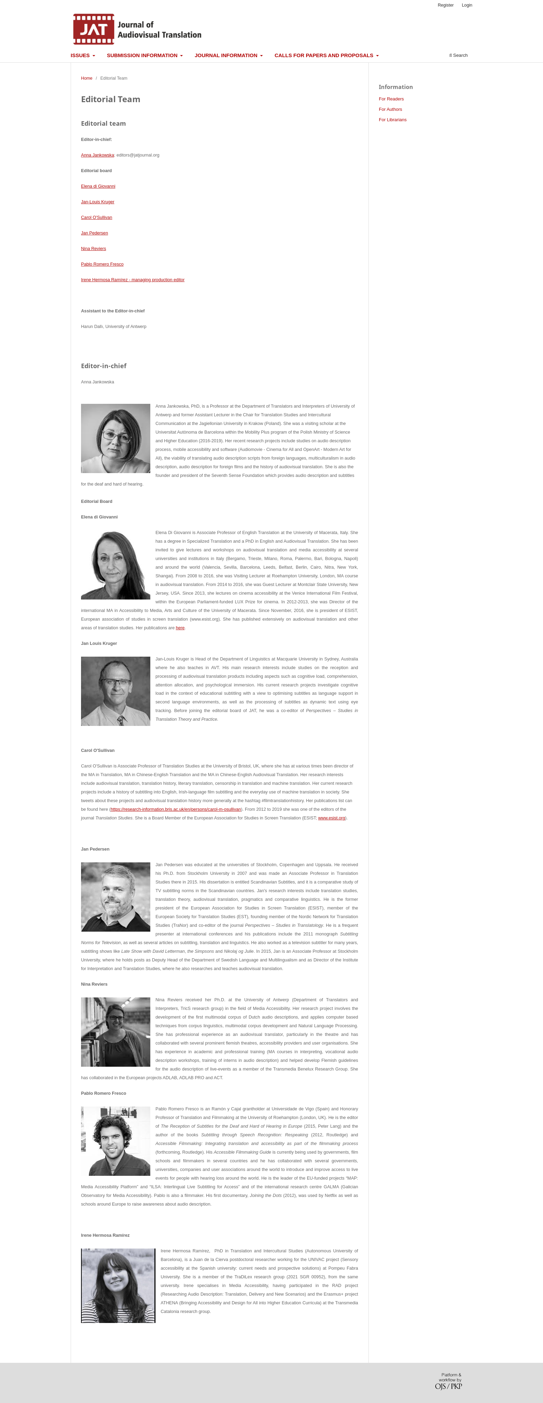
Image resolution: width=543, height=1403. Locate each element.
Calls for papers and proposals (325, 55)
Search (458, 55)
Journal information (227, 55)
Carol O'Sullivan (96, 217)
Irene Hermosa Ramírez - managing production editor (133, 279)
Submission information (143, 55)
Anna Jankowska (97, 155)
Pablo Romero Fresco (102, 264)
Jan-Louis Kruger (97, 201)
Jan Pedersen (94, 233)
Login (467, 5)
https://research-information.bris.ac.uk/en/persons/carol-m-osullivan (176, 809)
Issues (81, 55)
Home (86, 78)
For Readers (391, 98)
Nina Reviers (93, 248)
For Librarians (393, 119)
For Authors (390, 109)
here (180, 627)
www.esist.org (331, 818)
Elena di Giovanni (98, 186)
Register (446, 5)
